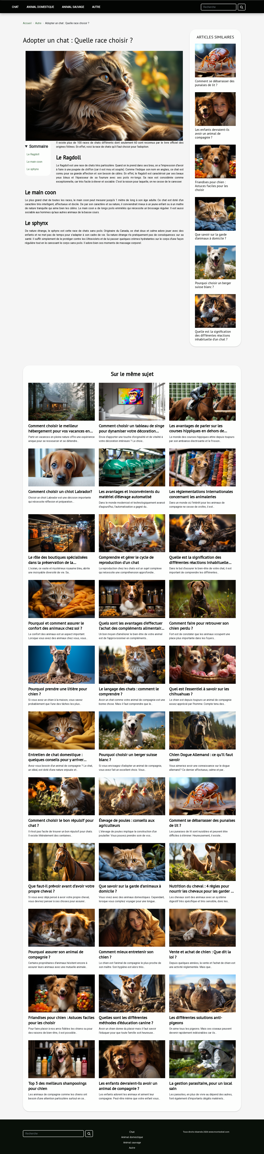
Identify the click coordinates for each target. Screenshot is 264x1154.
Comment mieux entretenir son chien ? (126, 954)
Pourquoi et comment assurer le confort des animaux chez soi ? (56, 626)
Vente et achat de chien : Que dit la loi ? (200, 954)
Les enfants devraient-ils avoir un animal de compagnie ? (212, 133)
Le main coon (34, 161)
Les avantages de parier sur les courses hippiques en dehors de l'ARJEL (196, 431)
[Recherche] (218, 7)
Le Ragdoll (33, 154)
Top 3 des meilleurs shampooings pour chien (57, 1086)
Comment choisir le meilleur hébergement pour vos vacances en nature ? (59, 431)
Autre (96, 7)
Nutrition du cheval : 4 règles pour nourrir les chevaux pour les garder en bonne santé (202, 891)
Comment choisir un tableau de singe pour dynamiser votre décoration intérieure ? (131, 431)
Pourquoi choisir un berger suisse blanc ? (213, 285)
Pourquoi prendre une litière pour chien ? (57, 691)
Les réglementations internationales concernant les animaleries (201, 494)
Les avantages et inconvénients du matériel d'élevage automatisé (129, 494)
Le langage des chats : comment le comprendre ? (129, 691)
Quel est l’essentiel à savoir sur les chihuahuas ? (199, 691)
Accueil (27, 23)
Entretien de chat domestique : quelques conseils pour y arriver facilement (55, 760)
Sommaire (38, 146)
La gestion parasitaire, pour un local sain (200, 1086)
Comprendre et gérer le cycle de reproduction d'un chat (126, 560)
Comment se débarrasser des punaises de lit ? (214, 83)
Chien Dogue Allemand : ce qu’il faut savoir (201, 757)
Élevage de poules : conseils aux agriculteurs (126, 823)
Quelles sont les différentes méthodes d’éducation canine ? (126, 1020)
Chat (15, 7)
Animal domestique (40, 7)
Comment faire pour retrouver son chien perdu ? (199, 626)
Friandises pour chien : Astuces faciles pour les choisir (211, 186)
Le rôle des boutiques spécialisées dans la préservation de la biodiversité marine (57, 562)
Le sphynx (33, 169)
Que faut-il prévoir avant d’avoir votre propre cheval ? (61, 888)
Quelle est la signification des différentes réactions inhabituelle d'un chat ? (213, 335)
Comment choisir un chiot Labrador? (60, 491)
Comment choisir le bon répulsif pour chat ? (60, 823)
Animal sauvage (73, 7)
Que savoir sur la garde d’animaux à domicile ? (211, 236)
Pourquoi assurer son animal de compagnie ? (55, 954)
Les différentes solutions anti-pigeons (195, 1020)
